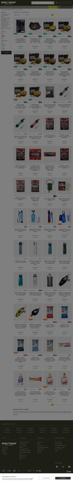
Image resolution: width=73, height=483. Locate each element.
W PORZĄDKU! (63, 478)
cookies (32, 478)
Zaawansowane (46, 478)
